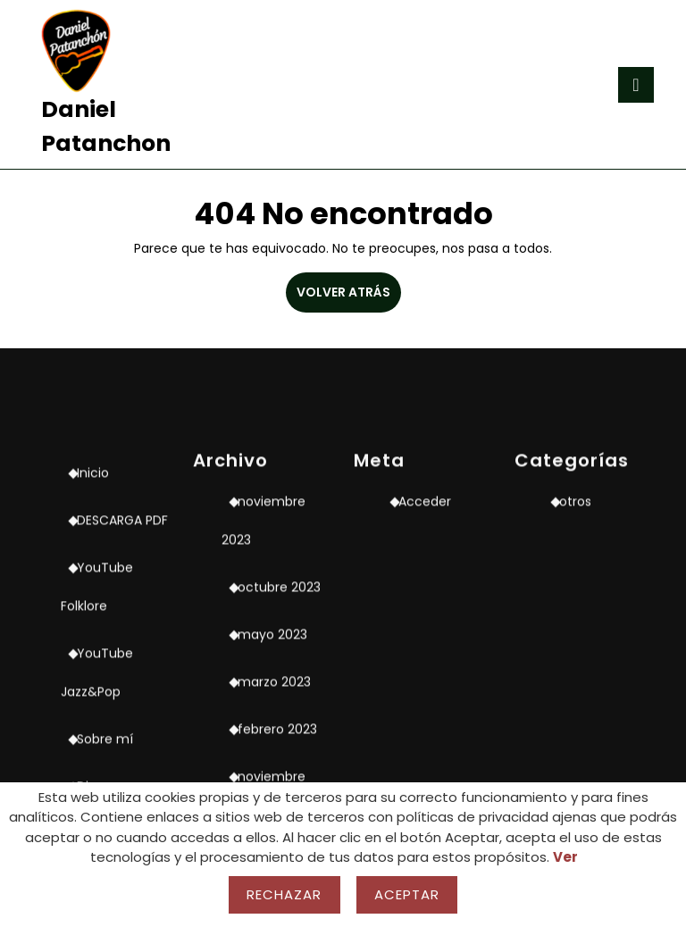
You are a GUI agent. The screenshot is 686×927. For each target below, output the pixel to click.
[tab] (636, 85)
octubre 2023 (279, 748)
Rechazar (284, 894)
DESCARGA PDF (122, 681)
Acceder (424, 663)
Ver (565, 857)
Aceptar (407, 894)
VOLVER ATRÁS (349, 297)
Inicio (93, 634)
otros (575, 663)
